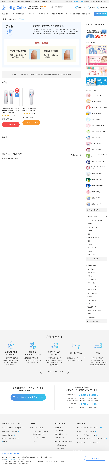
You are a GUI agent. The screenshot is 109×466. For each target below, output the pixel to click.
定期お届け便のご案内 (39, 434)
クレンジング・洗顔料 (94, 220)
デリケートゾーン (93, 286)
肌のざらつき (91, 290)
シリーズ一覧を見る (93, 210)
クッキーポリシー (11, 459)
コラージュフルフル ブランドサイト (88, 428)
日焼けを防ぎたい (93, 293)
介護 (88, 303)
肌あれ (89, 314)
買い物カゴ (103, 8)
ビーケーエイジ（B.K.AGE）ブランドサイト (90, 439)
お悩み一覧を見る (92, 321)
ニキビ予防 (91, 269)
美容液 (89, 231)
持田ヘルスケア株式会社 (10, 431)
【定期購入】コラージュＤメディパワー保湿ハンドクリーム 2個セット (10, 110)
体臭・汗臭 (91, 283)
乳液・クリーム (92, 227)
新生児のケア (91, 307)
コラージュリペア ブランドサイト (87, 442)
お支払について (59, 438)
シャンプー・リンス (93, 237)
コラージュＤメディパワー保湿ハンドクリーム (30, 109)
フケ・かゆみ (91, 300)
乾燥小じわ (91, 273)
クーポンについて (60, 445)
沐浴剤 (89, 251)
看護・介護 (91, 255)
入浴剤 (89, 244)
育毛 (88, 241)
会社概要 (6, 441)
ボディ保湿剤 (91, 248)
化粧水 (89, 224)
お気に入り (81, 8)
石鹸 (88, 234)
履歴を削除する (76, 155)
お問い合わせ (86, 14)
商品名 (32, 74)
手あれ (89, 276)
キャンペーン (33, 14)
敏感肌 (89, 297)
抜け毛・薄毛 (91, 279)
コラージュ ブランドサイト (85, 431)
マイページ (34, 441)
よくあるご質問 (75, 14)
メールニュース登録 (37, 437)
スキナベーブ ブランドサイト (85, 435)
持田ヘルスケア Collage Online (14, 428)
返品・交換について (60, 434)
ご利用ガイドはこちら (54, 371)
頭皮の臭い (91, 317)
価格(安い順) (46, 74)
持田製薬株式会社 (7, 435)
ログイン (93, 8)
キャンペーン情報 (36, 428)
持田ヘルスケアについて (60, 14)
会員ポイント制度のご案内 (63, 441)
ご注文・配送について (61, 430)
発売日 (38, 74)
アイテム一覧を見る (93, 259)
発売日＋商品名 (66, 74)
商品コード (24, 74)
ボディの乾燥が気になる (95, 310)
